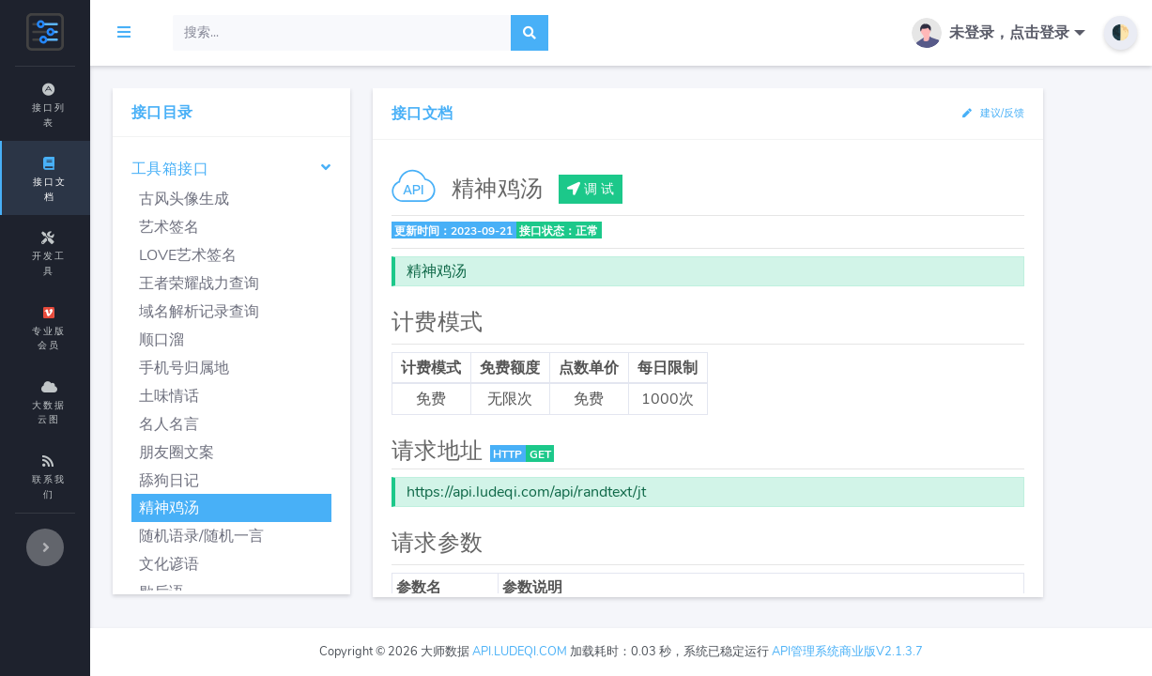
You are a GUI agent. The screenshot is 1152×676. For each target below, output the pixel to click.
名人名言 (268, 424)
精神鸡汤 (268, 508)
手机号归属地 (283, 368)
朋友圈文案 (275, 452)
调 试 (663, 189)
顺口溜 (260, 340)
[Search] (440, 33)
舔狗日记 (268, 480)
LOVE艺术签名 (286, 255)
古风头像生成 (283, 199)
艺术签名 (268, 227)
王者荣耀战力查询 (298, 283)
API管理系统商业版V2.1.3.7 (896, 651)
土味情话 (268, 396)
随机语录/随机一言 (300, 536)
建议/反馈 (1000, 113)
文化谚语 (268, 564)
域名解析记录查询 (298, 311)
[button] (1002, 33)
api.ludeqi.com (568, 651)
